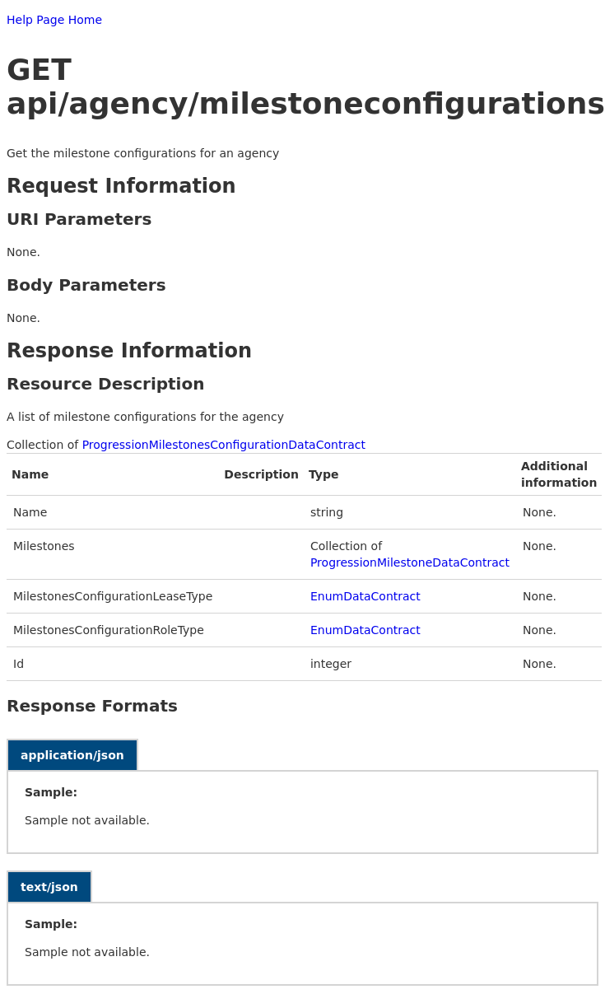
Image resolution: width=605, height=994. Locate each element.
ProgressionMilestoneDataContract (410, 562)
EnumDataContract (365, 596)
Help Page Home (54, 19)
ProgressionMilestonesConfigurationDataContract (223, 444)
